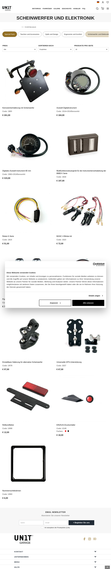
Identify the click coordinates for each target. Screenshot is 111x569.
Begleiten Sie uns (81, 508)
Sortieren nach (46, 46)
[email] (56, 507)
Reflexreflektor (8, 412)
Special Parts (10, 34)
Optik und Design (51, 34)
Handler (76, 8)
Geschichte (66, 8)
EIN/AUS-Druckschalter (66, 412)
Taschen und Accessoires (29, 34)
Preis (5, 46)
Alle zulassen (88, 303)
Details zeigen (94, 296)
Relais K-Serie (8, 230)
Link (67, 512)
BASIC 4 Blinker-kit (64, 230)
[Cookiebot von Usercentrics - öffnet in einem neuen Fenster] (94, 264)
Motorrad (36, 8)
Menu (55, 546)
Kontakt (55, 536)
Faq (83, 8)
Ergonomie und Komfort (73, 34)
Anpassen (55, 303)
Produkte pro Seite (83, 46)
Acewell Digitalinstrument (67, 106)
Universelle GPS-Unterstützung (69, 351)
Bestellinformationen (55, 557)
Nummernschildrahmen (11, 476)
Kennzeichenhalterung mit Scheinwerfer (18, 106)
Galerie (57, 8)
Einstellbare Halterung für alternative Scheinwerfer (22, 351)
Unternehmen (55, 541)
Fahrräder (47, 8)
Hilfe (55, 552)
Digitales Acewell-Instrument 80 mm (16, 166)
